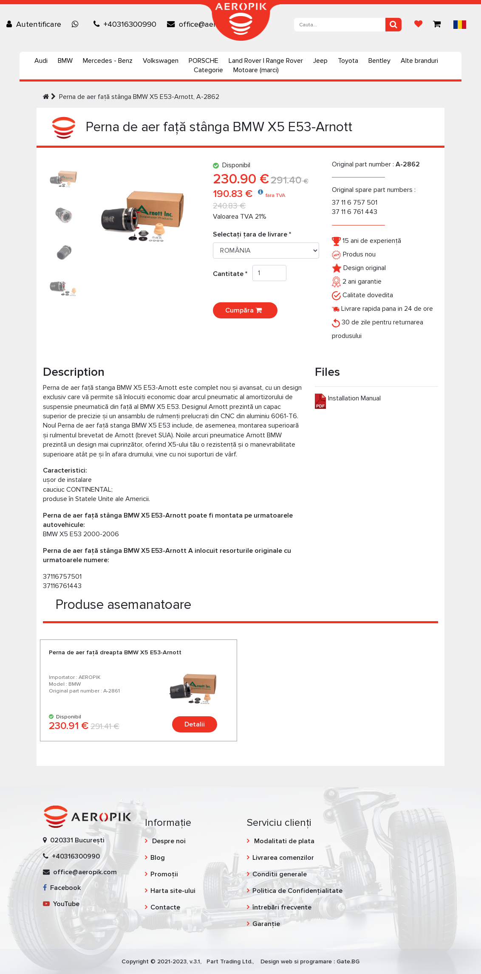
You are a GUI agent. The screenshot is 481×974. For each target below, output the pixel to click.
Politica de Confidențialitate (297, 891)
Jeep (320, 60)
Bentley (379, 60)
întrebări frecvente (281, 907)
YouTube (61, 904)
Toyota (348, 60)
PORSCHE (203, 60)
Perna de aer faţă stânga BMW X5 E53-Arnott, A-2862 (139, 97)
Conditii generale (279, 874)
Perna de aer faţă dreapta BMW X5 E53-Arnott (115, 652)
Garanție (266, 924)
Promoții (164, 874)
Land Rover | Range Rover (266, 60)
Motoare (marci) (256, 70)
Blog (157, 857)
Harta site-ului (172, 891)
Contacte (165, 907)
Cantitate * (232, 274)
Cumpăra (245, 310)
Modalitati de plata (283, 841)
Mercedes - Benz (108, 60)
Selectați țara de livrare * (252, 234)
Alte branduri (419, 60)
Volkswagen (160, 60)
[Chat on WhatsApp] (77, 24)
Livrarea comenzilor (283, 857)
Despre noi (168, 841)
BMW (65, 60)
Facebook (62, 888)
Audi (41, 60)
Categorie (208, 70)
